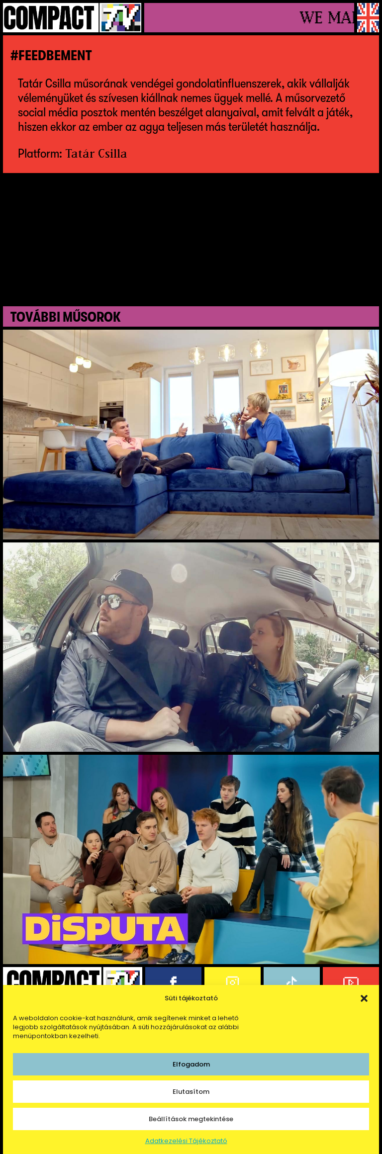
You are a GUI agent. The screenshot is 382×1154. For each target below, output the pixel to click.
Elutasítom (191, 1091)
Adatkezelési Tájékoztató (186, 1141)
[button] (364, 998)
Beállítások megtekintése (191, 1119)
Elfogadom (191, 1064)
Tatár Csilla (96, 153)
